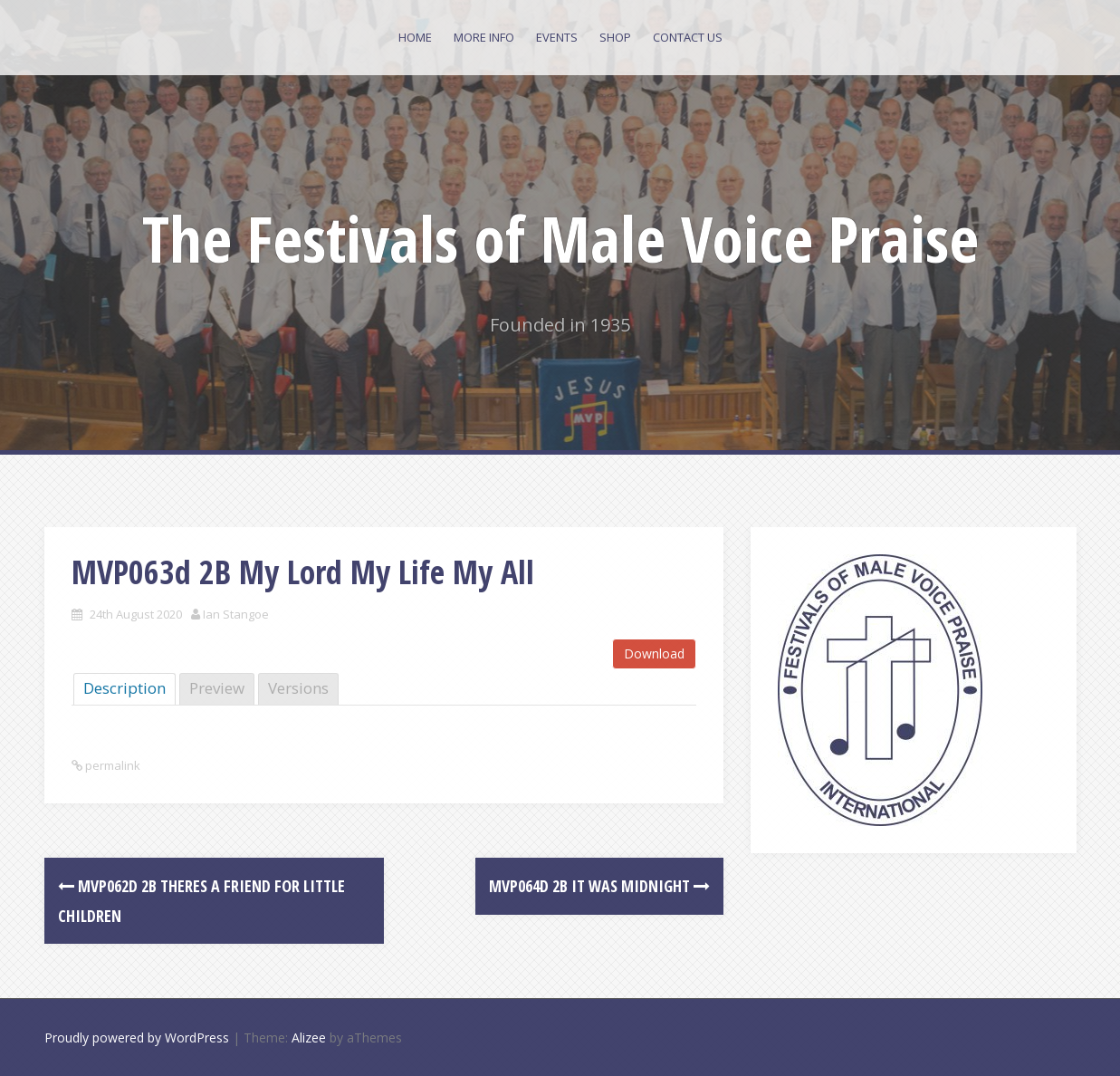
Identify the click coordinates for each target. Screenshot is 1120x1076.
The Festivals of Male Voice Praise (560, 238)
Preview (216, 687)
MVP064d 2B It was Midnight (599, 886)
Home (415, 37)
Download (654, 653)
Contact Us (688, 37)
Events (557, 37)
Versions (298, 687)
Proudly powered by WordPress (136, 1037)
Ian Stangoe (236, 614)
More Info (484, 37)
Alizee (309, 1037)
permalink (111, 765)
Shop (615, 37)
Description (124, 687)
